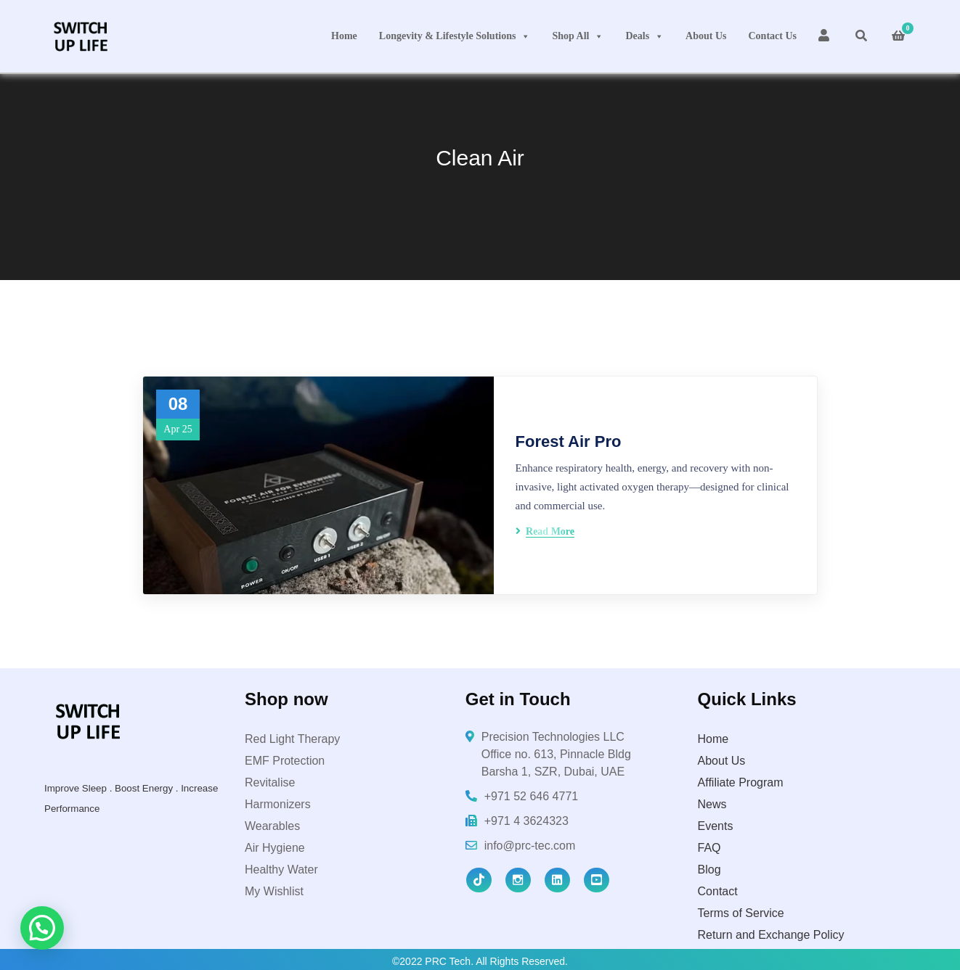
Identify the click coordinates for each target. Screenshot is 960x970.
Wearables (272, 826)
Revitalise (270, 782)
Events (715, 826)
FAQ (709, 848)
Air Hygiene (275, 848)
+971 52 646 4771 (531, 796)
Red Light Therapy (292, 739)
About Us (706, 35)
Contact (718, 891)
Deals (644, 36)
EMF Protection (285, 761)
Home (344, 35)
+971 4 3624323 (526, 821)
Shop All (577, 36)
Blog (709, 869)
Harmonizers (278, 804)
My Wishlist (274, 891)
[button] (42, 928)
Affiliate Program (741, 782)
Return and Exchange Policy (771, 935)
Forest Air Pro (569, 441)
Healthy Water (281, 869)
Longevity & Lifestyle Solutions (455, 36)
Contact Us (773, 35)
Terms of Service (741, 913)
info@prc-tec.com (530, 845)
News (712, 804)
